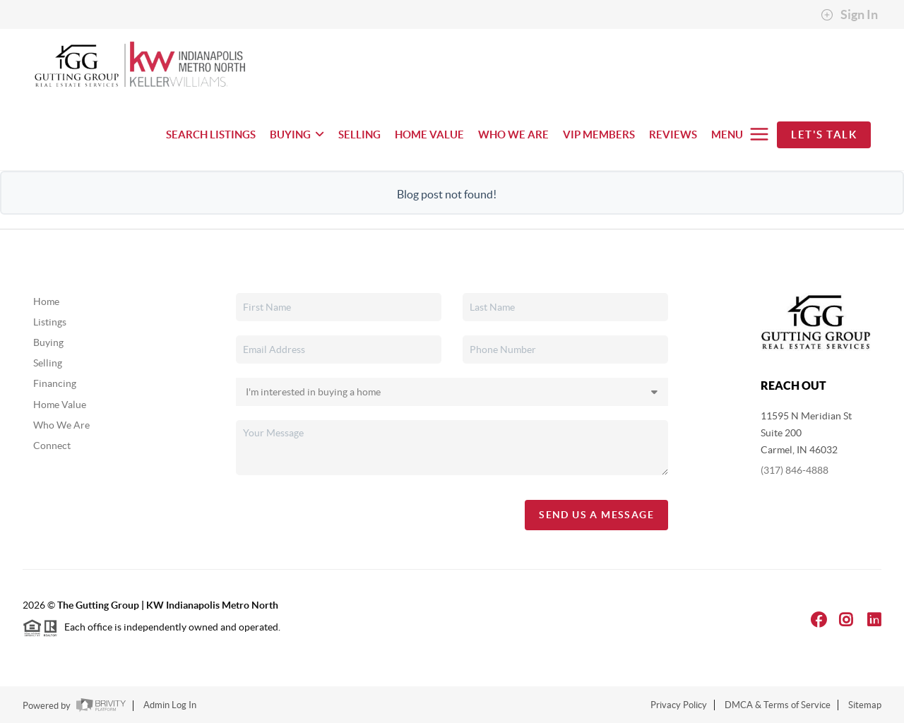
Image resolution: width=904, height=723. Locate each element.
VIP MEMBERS (599, 135)
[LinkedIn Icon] (874, 619)
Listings (49, 322)
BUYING (297, 135)
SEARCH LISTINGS (211, 135)
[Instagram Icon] (846, 619)
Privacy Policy (678, 705)
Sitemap (864, 705)
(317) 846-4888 (794, 470)
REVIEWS (673, 135)
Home (46, 301)
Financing (54, 383)
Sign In (849, 15)
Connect (52, 445)
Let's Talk (824, 135)
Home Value (59, 404)
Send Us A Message (596, 514)
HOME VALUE (429, 135)
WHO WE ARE (513, 135)
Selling (47, 363)
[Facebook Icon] (819, 619)
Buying (48, 342)
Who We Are (61, 425)
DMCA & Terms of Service (778, 705)
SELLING (359, 135)
